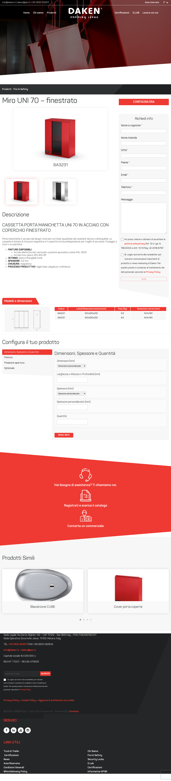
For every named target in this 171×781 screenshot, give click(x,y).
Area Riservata (12, 763)
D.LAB (136, 13)
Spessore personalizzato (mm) (74, 402)
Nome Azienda (129, 138)
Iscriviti (45, 673)
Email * (124, 175)
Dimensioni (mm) (66, 361)
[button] (80, 619)
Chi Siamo (93, 751)
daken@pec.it (23, 2)
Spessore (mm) (65, 388)
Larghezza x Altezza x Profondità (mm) (78, 374)
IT (164, 2)
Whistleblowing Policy (15, 772)
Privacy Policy (153, 272)
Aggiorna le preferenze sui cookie (56, 700)
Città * (124, 150)
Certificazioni (122, 13)
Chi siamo (38, 13)
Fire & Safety (20, 89)
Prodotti (51, 13)
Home (26, 13)
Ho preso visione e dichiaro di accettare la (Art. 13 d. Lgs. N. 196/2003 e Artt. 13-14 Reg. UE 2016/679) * (143, 243)
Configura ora (143, 102)
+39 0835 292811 (40, 2)
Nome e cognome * (131, 125)
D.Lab (91, 763)
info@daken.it (9, 2)
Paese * (125, 162)
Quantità (62, 416)
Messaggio (127, 199)
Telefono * (127, 187)
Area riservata (152, 2)
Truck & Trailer (11, 751)
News (7, 759)
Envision (74, 711)
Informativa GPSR (97, 772)
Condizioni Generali (14, 767)
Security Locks (96, 759)
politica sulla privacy (134, 244)
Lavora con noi (150, 13)
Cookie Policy (28, 700)
